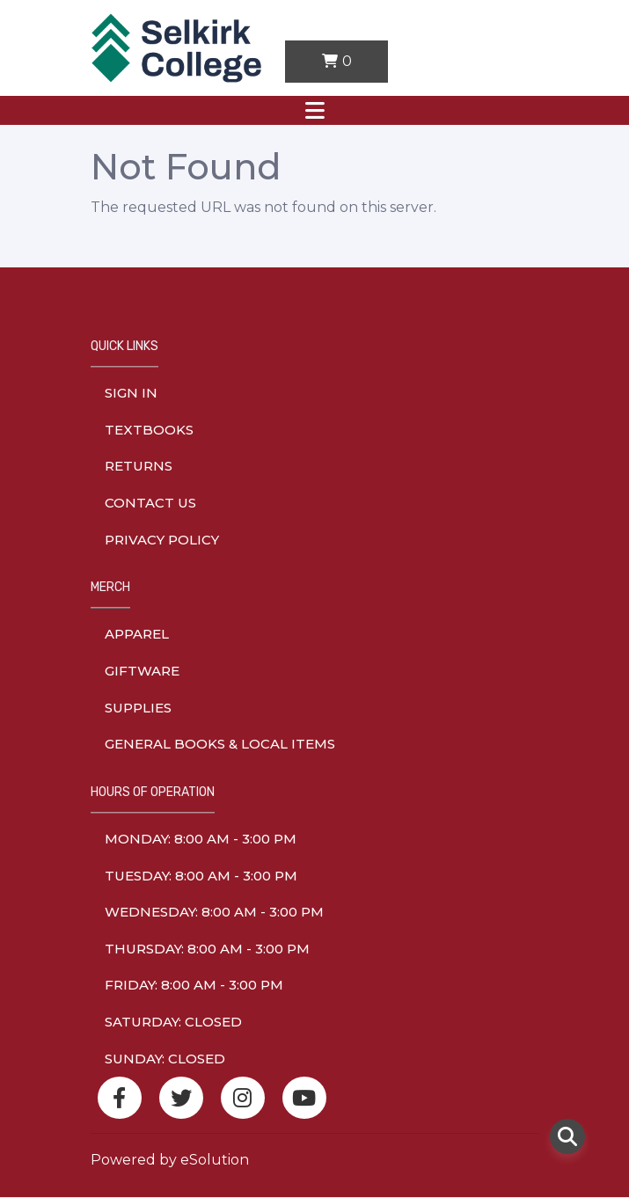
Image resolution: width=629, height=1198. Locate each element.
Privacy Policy (162, 539)
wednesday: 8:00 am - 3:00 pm (214, 911)
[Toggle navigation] (315, 110)
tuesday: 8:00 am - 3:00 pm (201, 875)
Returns (138, 465)
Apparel (137, 633)
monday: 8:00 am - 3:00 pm (200, 838)
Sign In (131, 392)
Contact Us (150, 502)
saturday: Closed (173, 1021)
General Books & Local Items (220, 743)
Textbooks (149, 429)
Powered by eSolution (170, 1159)
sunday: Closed (165, 1058)
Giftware (142, 670)
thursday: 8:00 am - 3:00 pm (207, 948)
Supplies (138, 707)
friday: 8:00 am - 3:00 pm (194, 984)
